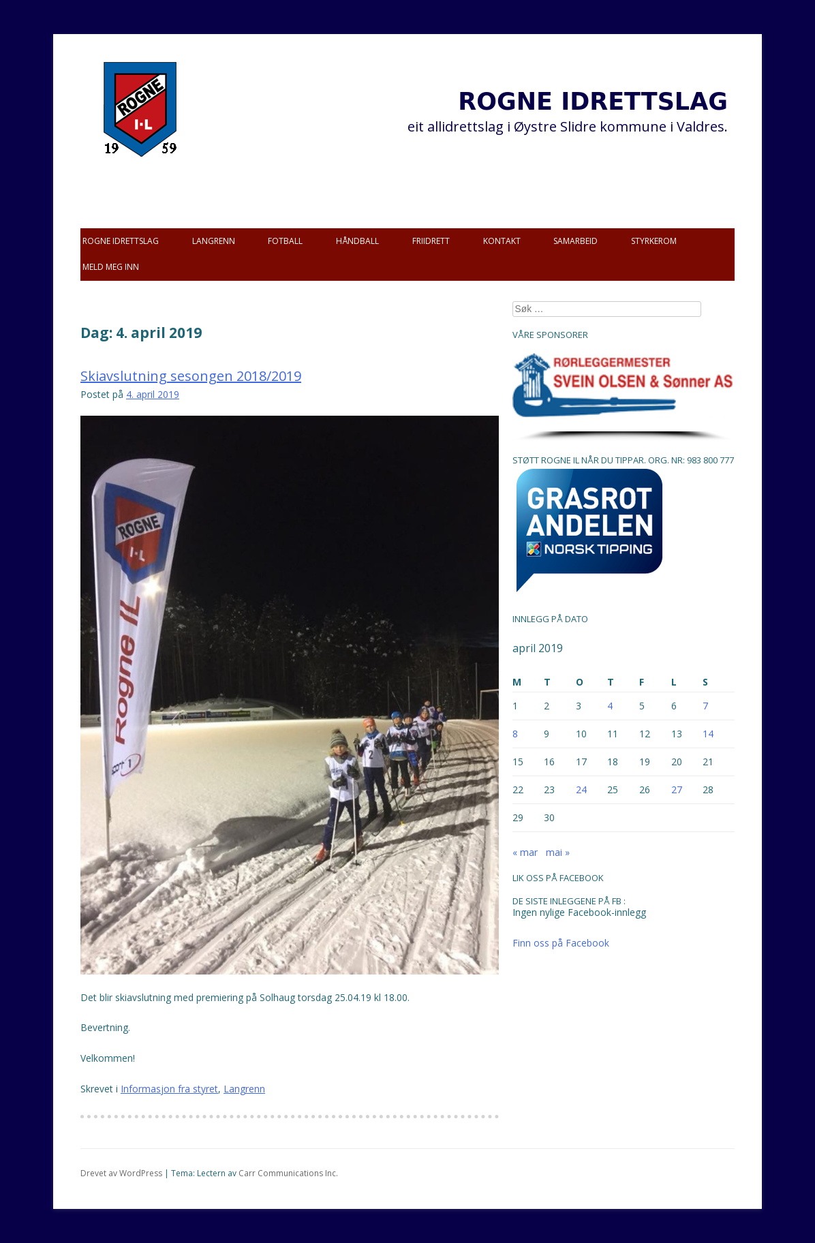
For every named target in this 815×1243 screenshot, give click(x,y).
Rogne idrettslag (120, 241)
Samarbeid (575, 241)
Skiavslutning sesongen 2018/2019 (190, 376)
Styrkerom (654, 241)
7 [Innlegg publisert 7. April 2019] (705, 705)
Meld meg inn (110, 267)
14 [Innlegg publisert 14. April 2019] (708, 733)
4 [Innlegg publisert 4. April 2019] (610, 705)
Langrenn (213, 241)
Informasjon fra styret (169, 1088)
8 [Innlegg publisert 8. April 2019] (515, 733)
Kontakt (502, 241)
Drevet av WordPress (121, 1173)
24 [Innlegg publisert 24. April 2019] (581, 789)
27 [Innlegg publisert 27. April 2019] (676, 789)
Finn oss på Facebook (560, 942)
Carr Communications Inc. (288, 1173)
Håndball (357, 241)
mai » (558, 852)
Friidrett (431, 241)
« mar (525, 852)
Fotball (285, 241)
